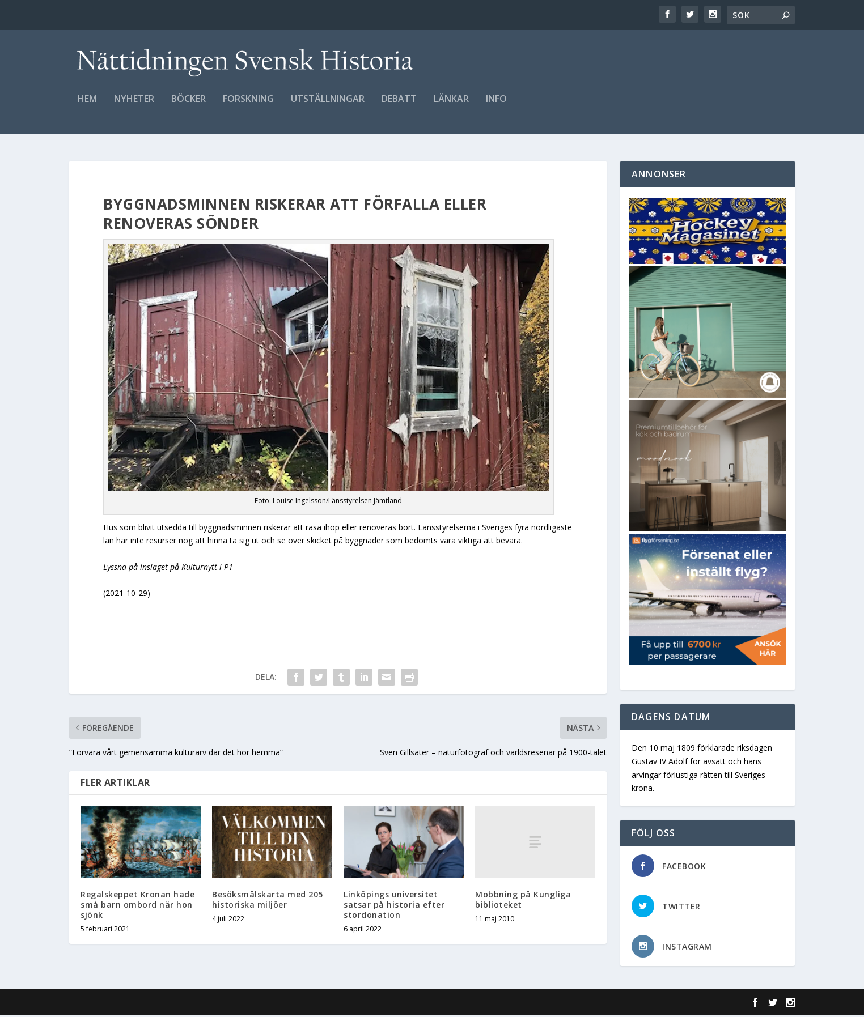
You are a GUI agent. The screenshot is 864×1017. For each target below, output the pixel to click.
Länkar (451, 105)
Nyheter (134, 105)
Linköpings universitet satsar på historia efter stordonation (394, 906)
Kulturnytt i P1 (207, 568)
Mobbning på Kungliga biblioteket (523, 901)
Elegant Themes (147, 1004)
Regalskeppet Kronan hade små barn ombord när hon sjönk (137, 906)
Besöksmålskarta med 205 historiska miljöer (267, 901)
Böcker (188, 105)
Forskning (248, 105)
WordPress (253, 1004)
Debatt (399, 105)
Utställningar (328, 105)
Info (496, 105)
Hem (87, 105)
